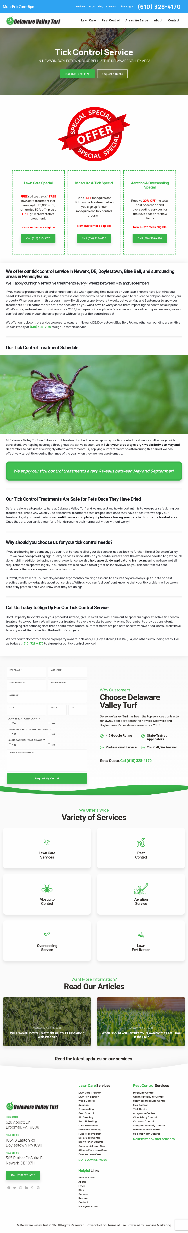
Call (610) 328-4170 (77, 74)
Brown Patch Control (90, 1141)
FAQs (91, 6)
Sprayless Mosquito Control (149, 1100)
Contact (173, 20)
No (53, 723)
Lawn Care (88, 20)
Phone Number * (58, 682)
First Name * (16, 670)
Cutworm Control (143, 1121)
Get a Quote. (126, 761)
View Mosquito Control (47, 894)
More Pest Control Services (154, 1139)
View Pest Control (141, 848)
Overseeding (86, 1109)
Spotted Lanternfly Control (149, 1125)
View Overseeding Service (47, 940)
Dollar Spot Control (89, 1137)
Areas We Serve (136, 20)
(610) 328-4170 (159, 7)
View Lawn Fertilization (141, 940)
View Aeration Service (141, 894)
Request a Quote (112, 74)
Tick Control (140, 1109)
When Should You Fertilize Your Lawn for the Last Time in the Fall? (141, 1021)
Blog (100, 6)
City (12, 707)
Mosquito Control (143, 1092)
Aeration (83, 1105)
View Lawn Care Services (47, 848)
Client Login (126, 6)
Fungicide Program (89, 1133)
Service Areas (86, 1177)
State (54, 707)
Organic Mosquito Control (148, 1096)
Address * (14, 695)
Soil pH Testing (87, 1121)
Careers (111, 6)
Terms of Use (116, 1225)
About (158, 20)
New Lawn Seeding (89, 1129)
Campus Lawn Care (89, 1154)
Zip (72, 707)
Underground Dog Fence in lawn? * (29, 729)
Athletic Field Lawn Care (92, 1150)
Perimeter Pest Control (146, 1129)
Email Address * (17, 682)
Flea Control (140, 1105)
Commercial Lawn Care (91, 1146)
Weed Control (86, 1100)
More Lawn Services (92, 1159)
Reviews (81, 6)
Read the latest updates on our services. (94, 1058)
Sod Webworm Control (146, 1133)
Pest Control (111, 20)
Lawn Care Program (89, 1092)
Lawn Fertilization (88, 1096)
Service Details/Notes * (22, 752)
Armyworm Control (144, 1113)
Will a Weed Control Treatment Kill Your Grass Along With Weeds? (47, 1021)
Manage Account (88, 1206)
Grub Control (86, 1113)
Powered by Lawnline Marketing (149, 1225)
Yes (14, 723)
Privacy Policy (96, 1225)
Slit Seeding (85, 1117)
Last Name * (56, 670)
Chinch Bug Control (145, 1117)
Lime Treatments (88, 1125)
